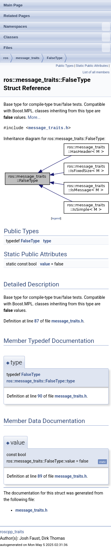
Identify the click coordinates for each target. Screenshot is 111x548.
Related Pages (17, 16)
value (45, 264)
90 (40, 396)
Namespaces (57, 26)
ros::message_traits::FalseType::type (41, 381)
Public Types (64, 66)
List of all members (96, 72)
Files (57, 48)
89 (40, 476)
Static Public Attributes (92, 66)
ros (5, 58)
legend (56, 218)
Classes (57, 37)
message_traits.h (48, 128)
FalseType (54, 58)
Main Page (13, 5)
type (47, 241)
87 (36, 321)
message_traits (27, 58)
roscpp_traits (12, 531)
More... (34, 117)
